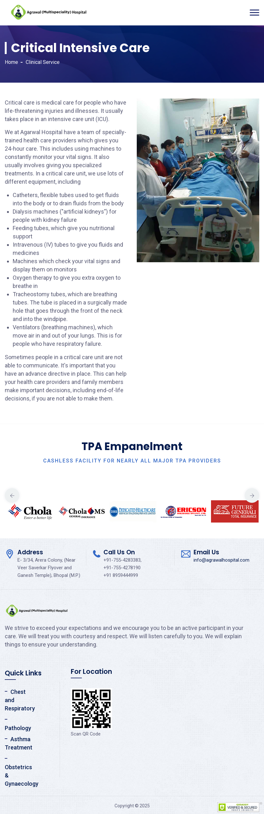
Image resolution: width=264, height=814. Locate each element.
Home (11, 62)
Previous (12, 495)
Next (252, 495)
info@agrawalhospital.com (221, 560)
